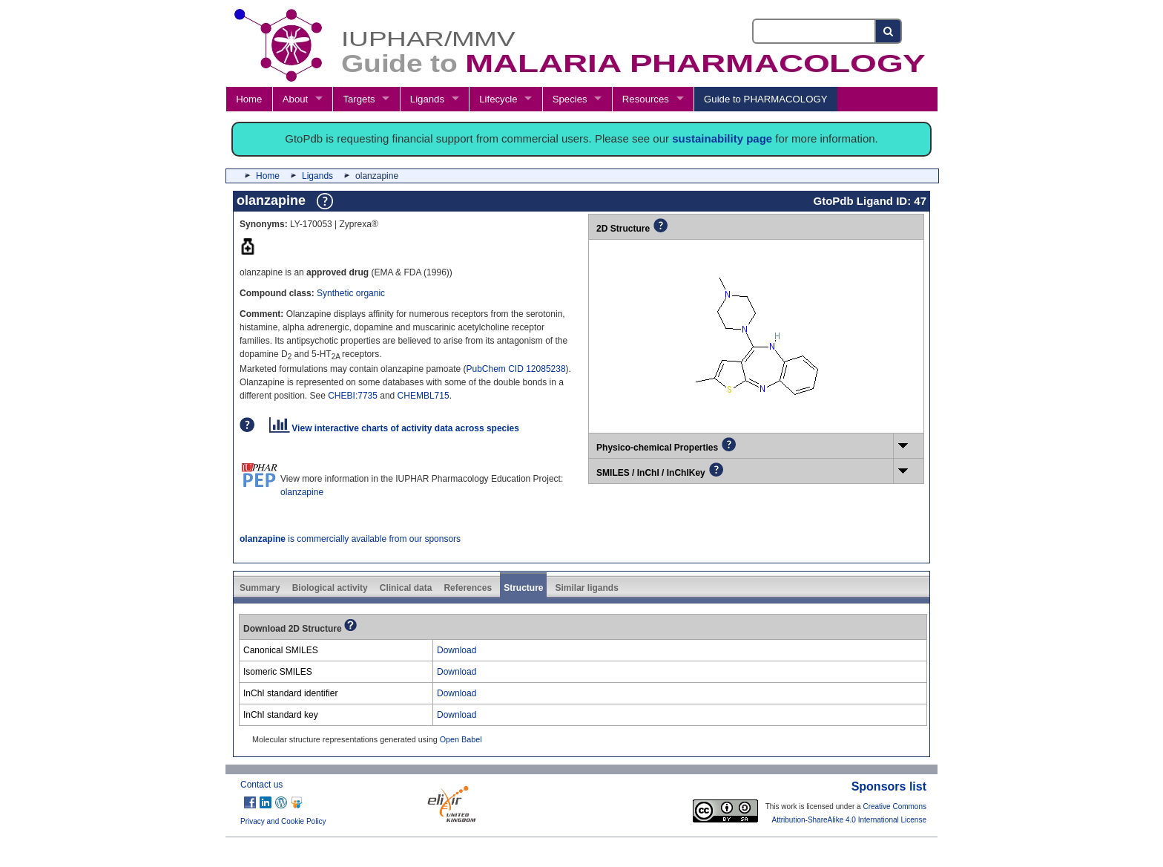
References (468, 588)
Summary (260, 588)
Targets (359, 99)
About (295, 99)
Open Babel (461, 739)
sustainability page (722, 138)
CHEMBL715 (423, 395)
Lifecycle (498, 99)
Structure (523, 588)
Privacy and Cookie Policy (283, 821)
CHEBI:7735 (353, 395)
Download (456, 650)
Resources (645, 99)
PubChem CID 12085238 (516, 369)
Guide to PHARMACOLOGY (765, 99)
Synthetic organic (351, 293)
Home (249, 99)
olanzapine (301, 492)
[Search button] (889, 31)
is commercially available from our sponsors (350, 539)
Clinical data (406, 588)
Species (570, 99)
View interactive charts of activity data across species (394, 428)
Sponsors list (888, 786)
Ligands (427, 99)
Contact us (261, 784)
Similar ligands (586, 588)
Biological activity (330, 588)
